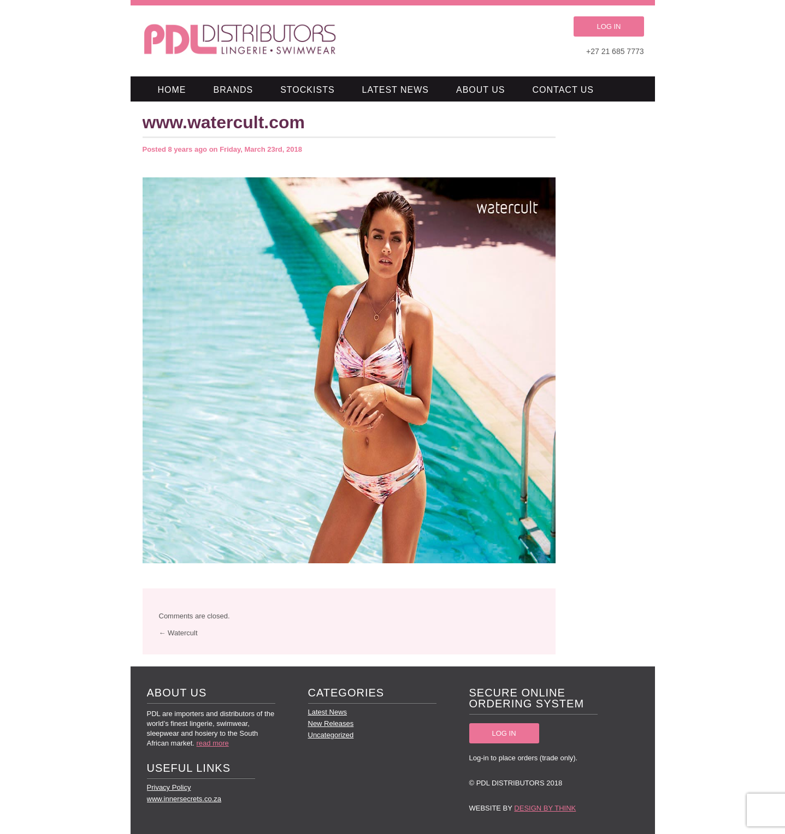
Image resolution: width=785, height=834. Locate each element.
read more (213, 743)
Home (172, 89)
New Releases (331, 723)
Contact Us (563, 89)
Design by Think (545, 808)
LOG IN (609, 26)
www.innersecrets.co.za (184, 799)
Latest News (395, 89)
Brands (233, 89)
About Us (480, 89)
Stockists (307, 89)
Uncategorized (331, 735)
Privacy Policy (169, 787)
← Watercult (178, 633)
